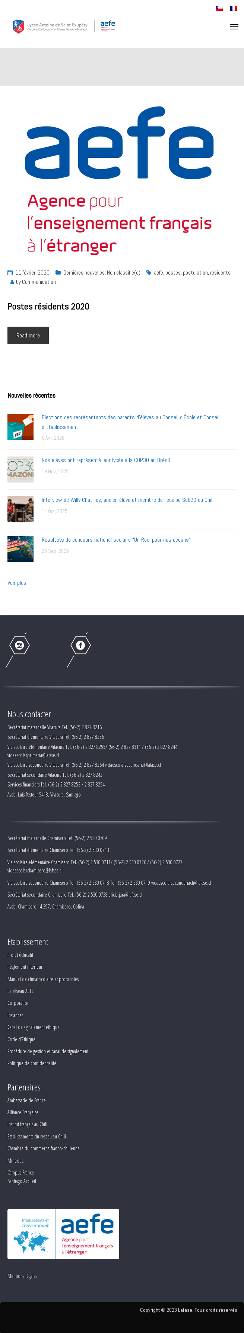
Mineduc (15, 1160)
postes (173, 272)
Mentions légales (22, 1275)
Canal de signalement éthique (33, 1027)
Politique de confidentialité (31, 1063)
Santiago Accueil (21, 1181)
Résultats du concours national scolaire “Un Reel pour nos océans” (116, 540)
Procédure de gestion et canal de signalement (47, 1051)
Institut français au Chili (27, 1124)
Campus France (20, 1172)
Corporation (18, 1002)
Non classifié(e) (123, 272)
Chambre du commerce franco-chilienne (43, 1148)
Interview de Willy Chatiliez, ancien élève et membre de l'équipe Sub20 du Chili (127, 500)
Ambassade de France (26, 1100)
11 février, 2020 (32, 272)
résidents (220, 272)
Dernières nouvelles (84, 272)
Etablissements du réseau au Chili (36, 1136)
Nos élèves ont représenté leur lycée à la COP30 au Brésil (106, 460)
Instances (15, 1015)
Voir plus (16, 583)
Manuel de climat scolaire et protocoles (43, 979)
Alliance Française (22, 1112)
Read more (28, 335)
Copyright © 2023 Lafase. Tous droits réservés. (189, 1310)
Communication (39, 281)
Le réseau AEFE (20, 990)
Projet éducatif (20, 954)
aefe (158, 272)
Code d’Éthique (21, 1039)
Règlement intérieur (24, 966)
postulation (195, 272)
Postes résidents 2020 (48, 306)
